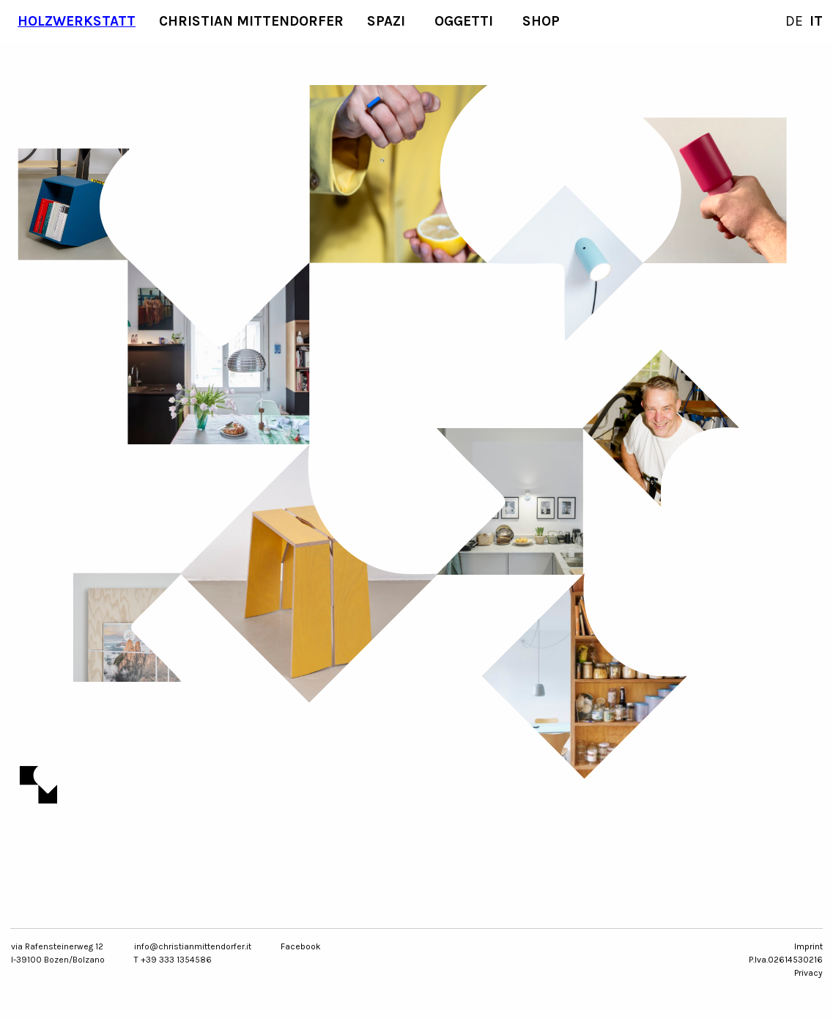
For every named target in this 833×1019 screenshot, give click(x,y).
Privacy (808, 973)
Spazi (386, 20)
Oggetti (463, 20)
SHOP (541, 20)
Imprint (808, 946)
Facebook (301, 946)
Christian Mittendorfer (251, 20)
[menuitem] (76, 21)
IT (816, 20)
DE (794, 20)
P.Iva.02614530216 (786, 959)
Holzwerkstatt (77, 20)
